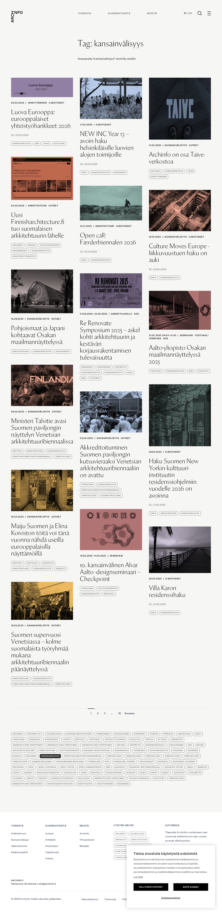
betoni (200, 745)
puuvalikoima (121, 734)
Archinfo (156, 171)
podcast (43, 778)
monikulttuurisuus (62, 778)
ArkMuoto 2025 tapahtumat (109, 778)
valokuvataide (114, 772)
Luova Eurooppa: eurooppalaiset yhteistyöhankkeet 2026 (41, 119)
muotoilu (109, 594)
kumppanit (139, 734)
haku (84, 172)
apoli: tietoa (67, 767)
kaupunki (178, 750)
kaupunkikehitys (91, 372)
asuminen (193, 750)
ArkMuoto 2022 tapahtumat (97, 745)
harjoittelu (184, 734)
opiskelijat (70, 772)
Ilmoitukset (56, 102)
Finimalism (94, 761)
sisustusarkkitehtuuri (60, 784)
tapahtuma (87, 484)
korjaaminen (176, 745)
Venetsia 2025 (62, 456)
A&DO (190, 767)
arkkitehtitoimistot (24, 256)
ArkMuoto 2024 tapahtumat (28, 745)
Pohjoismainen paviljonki (70, 761)
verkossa (155, 338)
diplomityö (195, 772)
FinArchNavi (103, 734)
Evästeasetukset (170, 898)
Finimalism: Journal (124, 761)
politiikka (18, 767)
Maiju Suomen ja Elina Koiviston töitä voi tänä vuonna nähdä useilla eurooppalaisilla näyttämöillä (40, 540)
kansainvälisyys (22, 143)
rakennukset (20, 250)
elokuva (130, 772)
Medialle (84, 846)
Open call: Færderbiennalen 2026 (108, 239)
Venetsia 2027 (176, 778)
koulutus (135, 739)
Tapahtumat (52, 852)
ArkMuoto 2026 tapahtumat (28, 784)
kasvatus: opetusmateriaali (144, 767)
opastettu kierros (115, 739)
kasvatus (119, 767)
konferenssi (104, 367)
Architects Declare (24, 750)
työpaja (149, 739)
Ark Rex (121, 745)
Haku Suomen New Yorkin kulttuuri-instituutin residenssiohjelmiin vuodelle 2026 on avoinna (174, 478)
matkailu (163, 761)
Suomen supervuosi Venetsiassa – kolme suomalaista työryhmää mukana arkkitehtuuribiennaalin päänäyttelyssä (40, 652)
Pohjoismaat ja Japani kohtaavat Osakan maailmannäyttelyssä (38, 335)
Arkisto (49, 858)
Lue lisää (138, 876)
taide (46, 143)
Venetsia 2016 (191, 756)
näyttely (17, 451)
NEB (37, 143)
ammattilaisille (121, 313)
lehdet (165, 772)
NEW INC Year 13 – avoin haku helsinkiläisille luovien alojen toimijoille (107, 144)
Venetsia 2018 (172, 756)
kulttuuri (59, 143)
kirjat (153, 772)
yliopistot (202, 371)
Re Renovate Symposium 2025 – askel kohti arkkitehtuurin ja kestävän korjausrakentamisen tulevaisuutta (110, 340)
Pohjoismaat (63, 351)
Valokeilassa (54, 734)
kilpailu (17, 756)
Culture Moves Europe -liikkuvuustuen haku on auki (179, 253)
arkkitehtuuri (21, 351)
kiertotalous (85, 784)
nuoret (28, 772)
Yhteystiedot (87, 839)
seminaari (87, 367)
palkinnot (31, 756)
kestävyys (120, 367)
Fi (185, 13)
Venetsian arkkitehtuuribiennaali (32, 456)
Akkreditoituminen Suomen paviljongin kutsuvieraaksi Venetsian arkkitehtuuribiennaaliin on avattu (110, 461)
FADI (107, 761)
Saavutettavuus (90, 899)
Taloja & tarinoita (139, 778)
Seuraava (129, 713)
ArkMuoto (177, 739)
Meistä (152, 13)
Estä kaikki (190, 887)
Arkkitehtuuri (37, 205)
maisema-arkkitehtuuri (97, 750)
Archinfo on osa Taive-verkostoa (177, 158)
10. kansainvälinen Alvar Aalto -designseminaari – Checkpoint (110, 572)
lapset (16, 772)
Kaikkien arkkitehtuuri (79, 734)
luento (67, 739)
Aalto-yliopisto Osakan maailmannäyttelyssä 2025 (177, 354)
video (143, 772)
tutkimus (95, 378)
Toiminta (84, 13)
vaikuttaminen (159, 176)
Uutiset (193, 145)
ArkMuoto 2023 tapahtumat (62, 745)
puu (190, 745)
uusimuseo (139, 750)
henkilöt (61, 568)
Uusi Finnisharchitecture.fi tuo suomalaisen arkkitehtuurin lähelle (37, 225)
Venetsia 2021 (153, 756)
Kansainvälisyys (176, 145)
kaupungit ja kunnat (184, 761)
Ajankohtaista (119, 13)
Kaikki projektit (19, 852)
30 (119, 713)
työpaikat (168, 734)
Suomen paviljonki (111, 495)
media (30, 778)
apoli (130, 372)
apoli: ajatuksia (47, 767)
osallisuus (84, 778)
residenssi (120, 172)
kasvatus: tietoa (174, 767)
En (190, 13)
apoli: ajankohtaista (90, 767)
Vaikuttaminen (37, 102)
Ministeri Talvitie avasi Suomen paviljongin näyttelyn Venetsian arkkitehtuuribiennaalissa (42, 431)
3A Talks (162, 739)
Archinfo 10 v (34, 734)
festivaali (202, 335)
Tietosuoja (110, 899)
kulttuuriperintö (50, 245)
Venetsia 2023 (133, 756)
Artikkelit (50, 839)
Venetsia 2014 (20, 761)
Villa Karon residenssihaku (167, 591)
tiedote (31, 245)
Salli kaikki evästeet (151, 887)
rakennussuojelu (155, 745)
